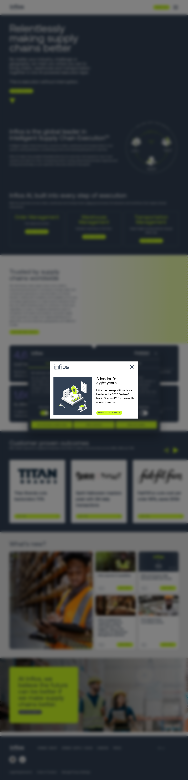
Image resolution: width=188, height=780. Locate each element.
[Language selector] (161, 748)
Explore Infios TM (150, 241)
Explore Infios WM (93, 237)
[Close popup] (132, 367)
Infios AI (90, 203)
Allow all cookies (136, 425)
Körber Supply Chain (77, 748)
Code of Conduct (47, 772)
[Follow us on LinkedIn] (12, 759)
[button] (166, 450)
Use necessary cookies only (51, 425)
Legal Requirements (20, 772)
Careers (102, 748)
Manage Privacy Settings (76, 772)
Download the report (108, 413)
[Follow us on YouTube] (22, 759)
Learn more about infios (23, 332)
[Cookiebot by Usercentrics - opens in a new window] (136, 353)
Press (117, 748)
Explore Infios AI (20, 91)
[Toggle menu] (176, 7)
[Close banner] (156, 354)
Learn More (21, 516)
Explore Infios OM (35, 232)
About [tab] (138, 363)
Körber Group (47, 748)
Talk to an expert (29, 712)
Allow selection (94, 425)
